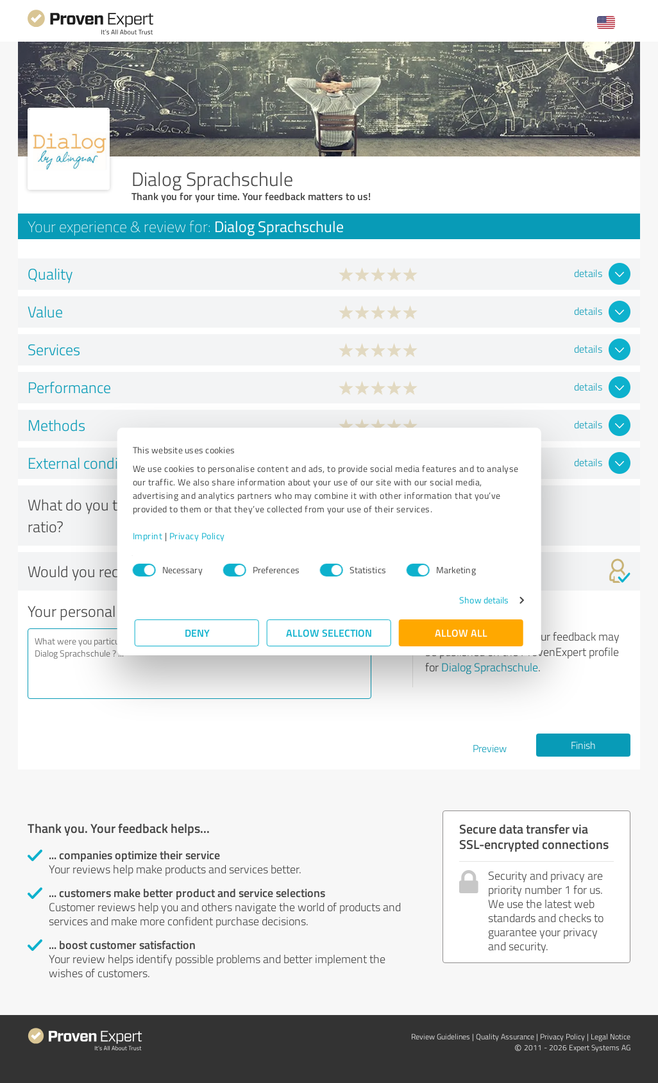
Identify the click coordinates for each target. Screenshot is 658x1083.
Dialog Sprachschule (489, 667)
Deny (197, 632)
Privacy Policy (199, 536)
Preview (490, 748)
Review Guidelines (440, 1036)
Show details (482, 600)
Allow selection (329, 632)
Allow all (461, 632)
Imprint (150, 536)
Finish (583, 745)
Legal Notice (610, 1036)
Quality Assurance (505, 1036)
